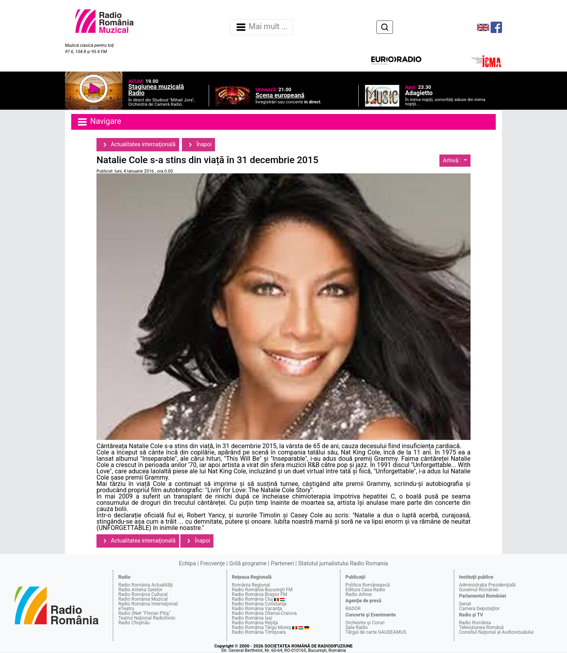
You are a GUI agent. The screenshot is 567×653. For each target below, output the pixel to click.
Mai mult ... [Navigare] (261, 27)
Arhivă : (453, 160)
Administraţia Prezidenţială (487, 585)
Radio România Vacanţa (257, 608)
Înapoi (198, 144)
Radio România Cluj (252, 599)
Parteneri (282, 563)
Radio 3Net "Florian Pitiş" (144, 613)
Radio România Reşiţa (255, 622)
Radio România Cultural (142, 594)
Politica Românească (367, 585)
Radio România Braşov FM (259, 594)
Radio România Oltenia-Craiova (264, 613)
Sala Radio (356, 627)
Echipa (187, 563)
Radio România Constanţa (259, 604)
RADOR (353, 608)
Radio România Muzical (142, 599)
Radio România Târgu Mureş (261, 627)
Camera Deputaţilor (479, 608)
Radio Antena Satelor (140, 589)
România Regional (251, 585)
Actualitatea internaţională (138, 144)
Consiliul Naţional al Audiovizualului (496, 632)
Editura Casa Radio (365, 589)
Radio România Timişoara (259, 632)
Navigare (98, 122)
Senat (465, 604)
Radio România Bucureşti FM (262, 589)
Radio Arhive (358, 594)
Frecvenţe (212, 563)
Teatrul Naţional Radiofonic (146, 618)
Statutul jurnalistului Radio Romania (343, 563)
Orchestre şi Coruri (364, 622)
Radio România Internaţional (148, 604)
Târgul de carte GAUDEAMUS (375, 632)
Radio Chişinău (134, 622)
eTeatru (126, 608)
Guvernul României (478, 589)
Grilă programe (248, 563)
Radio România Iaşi (252, 618)
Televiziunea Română (481, 627)
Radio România (475, 622)
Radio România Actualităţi (145, 585)
